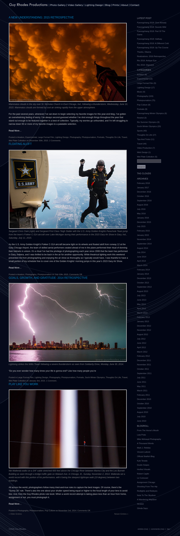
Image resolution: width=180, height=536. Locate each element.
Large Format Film (46, 137)
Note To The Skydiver (146, 495)
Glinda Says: (142, 508)
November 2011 (144, 365)
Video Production (144, 148)
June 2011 (141, 382)
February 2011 (143, 395)
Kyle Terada (142, 461)
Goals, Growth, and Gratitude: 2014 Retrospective (48, 277)
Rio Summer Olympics (147, 122)
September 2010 (144, 408)
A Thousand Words (145, 443)
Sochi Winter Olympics (95, 377)
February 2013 (143, 317)
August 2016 (142, 205)
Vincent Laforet (143, 452)
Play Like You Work (23, 384)
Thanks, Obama (144, 52)
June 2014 (141, 257)
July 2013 (141, 295)
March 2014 (142, 265)
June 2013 (141, 300)
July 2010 (141, 416)
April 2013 (141, 308)
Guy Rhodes (20, 529)
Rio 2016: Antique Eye (147, 60)
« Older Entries (15, 514)
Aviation (20, 137)
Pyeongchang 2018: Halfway (149, 39)
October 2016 (143, 196)
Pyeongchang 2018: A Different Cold (153, 43)
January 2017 (143, 188)
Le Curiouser (142, 478)
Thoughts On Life (113, 137)
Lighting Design (62, 137)
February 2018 (143, 183)
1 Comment (51, 381)
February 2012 (143, 356)
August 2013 (142, 291)
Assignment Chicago (146, 482)
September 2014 (144, 244)
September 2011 (144, 373)
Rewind (140, 118)
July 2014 (141, 252)
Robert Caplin (143, 474)
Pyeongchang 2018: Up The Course (152, 47)
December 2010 (144, 399)
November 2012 (144, 330)
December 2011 (144, 360)
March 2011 (142, 390)
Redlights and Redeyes (147, 491)
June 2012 (141, 343)
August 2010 (142, 412)
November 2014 (144, 239)
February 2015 (143, 231)
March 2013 (142, 313)
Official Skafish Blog (146, 456)
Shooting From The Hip (147, 486)
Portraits (100, 137)
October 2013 (143, 283)
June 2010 (141, 421)
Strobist (140, 504)
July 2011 (141, 378)
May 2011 (141, 386)
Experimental (31, 137)
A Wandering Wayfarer (147, 499)
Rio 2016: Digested (145, 65)
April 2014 (141, 261)
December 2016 (144, 192)
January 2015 (143, 235)
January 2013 (143, 321)
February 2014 (143, 270)
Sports (140, 131)
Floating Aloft (20, 143)
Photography (75, 137)
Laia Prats (141, 435)
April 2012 (141, 347)
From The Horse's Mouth (148, 430)
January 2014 (143, 274)
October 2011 (143, 369)
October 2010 (143, 403)
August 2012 (142, 334)
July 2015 (141, 226)
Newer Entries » (121, 514)
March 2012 (142, 352)
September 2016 (144, 200)
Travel (124, 137)
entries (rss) (143, 529)
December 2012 (144, 326)
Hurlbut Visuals (143, 469)
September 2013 (144, 287)
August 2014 (142, 248)
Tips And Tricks (143, 139)
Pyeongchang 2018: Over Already (151, 23)
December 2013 (144, 278)
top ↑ (169, 529)
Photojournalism (89, 137)
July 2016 (141, 209)
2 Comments (54, 140)
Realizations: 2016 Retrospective (151, 56)
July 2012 (141, 339)
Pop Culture (50, 511)
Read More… (15, 130)
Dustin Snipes (143, 465)
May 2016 (141, 213)
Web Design (142, 152)
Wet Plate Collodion (17, 140)
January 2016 (143, 218)
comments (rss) (157, 529)
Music (139, 92)
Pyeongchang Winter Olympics (150, 113)
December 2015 (144, 222)
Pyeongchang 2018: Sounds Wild (151, 27)
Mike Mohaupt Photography (149, 439)
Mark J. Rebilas (144, 448)
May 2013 (141, 304)
